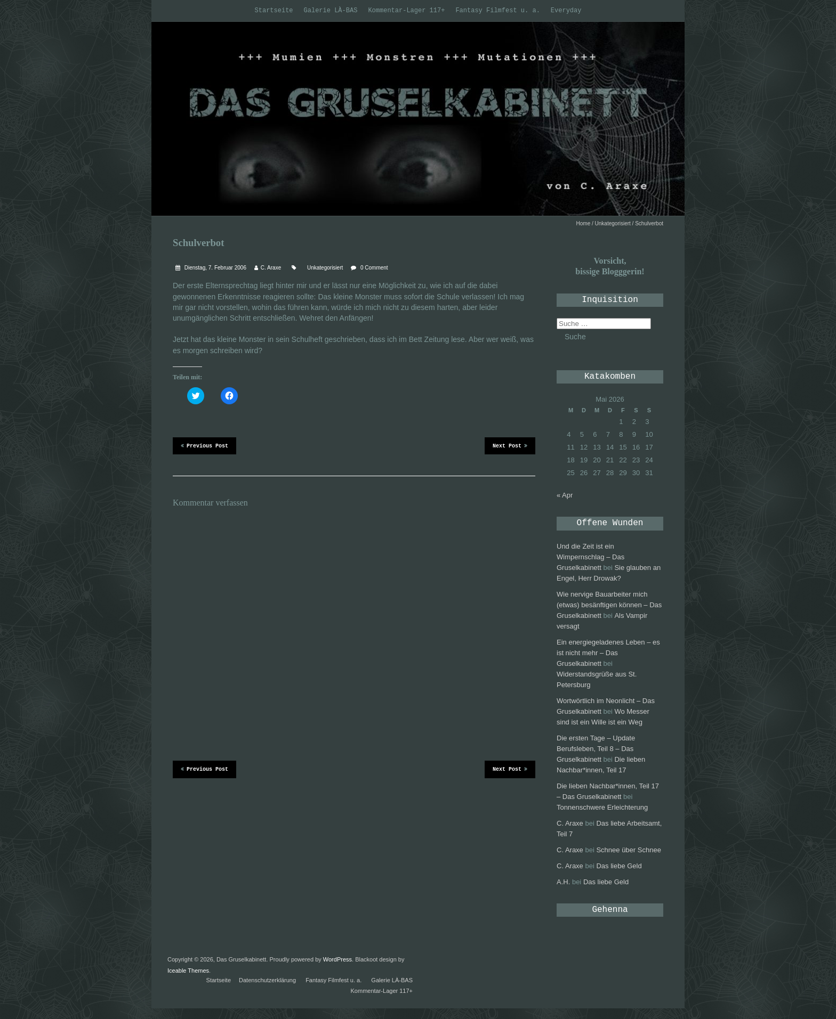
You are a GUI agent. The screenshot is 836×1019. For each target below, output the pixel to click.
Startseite (274, 10)
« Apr (565, 495)
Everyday (566, 10)
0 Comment (374, 268)
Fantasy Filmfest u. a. (497, 10)
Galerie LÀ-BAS (331, 10)
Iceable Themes (188, 970)
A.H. (563, 882)
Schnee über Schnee (628, 850)
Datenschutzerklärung (267, 980)
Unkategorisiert (613, 223)
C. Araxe (271, 268)
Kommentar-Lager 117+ (406, 10)
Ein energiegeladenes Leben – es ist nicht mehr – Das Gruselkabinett (608, 652)
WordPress (337, 959)
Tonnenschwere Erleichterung (602, 807)
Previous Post (204, 445)
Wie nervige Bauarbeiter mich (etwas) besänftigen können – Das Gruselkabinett (609, 604)
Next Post (510, 445)
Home (583, 223)
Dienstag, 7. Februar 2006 (214, 268)
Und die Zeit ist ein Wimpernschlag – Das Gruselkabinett (590, 557)
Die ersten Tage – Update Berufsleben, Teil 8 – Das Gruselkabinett (596, 748)
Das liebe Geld (618, 866)
